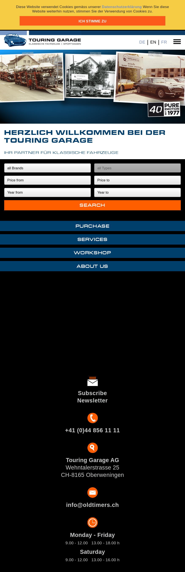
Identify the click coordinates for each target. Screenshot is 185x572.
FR (164, 42)
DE (142, 42)
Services (92, 239)
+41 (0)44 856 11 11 (92, 430)
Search (92, 205)
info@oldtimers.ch (92, 505)
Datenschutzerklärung (122, 7)
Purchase (92, 226)
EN (153, 42)
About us (92, 266)
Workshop (92, 253)
